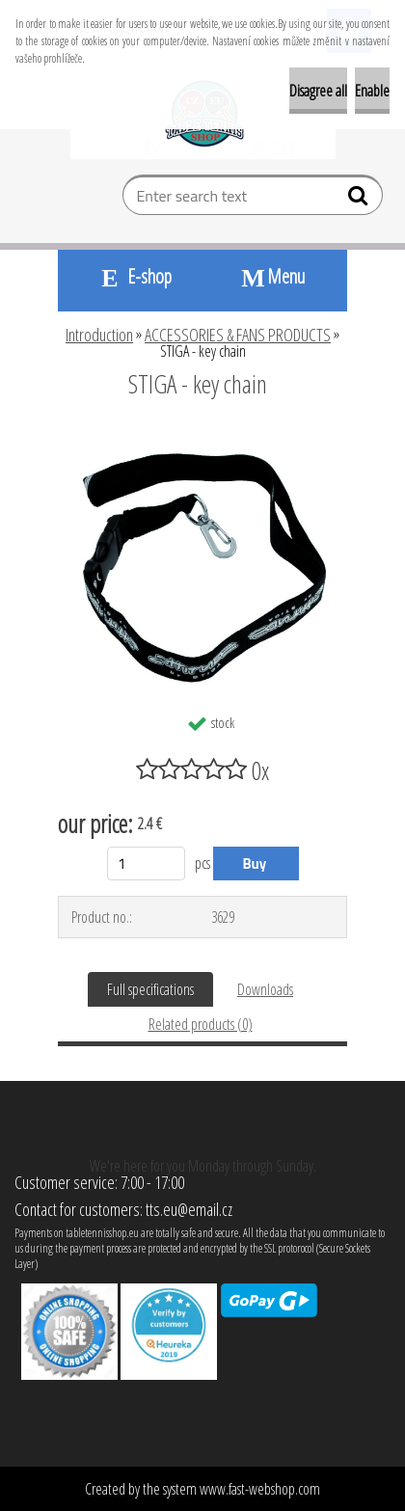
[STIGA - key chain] (202, 436)
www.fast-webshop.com (260, 1488)
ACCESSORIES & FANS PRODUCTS (238, 334)
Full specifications (150, 989)
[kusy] (146, 863)
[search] (360, 199)
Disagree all (318, 90)
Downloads (265, 989)
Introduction (99, 334)
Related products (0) (200, 1024)
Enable (372, 90)
